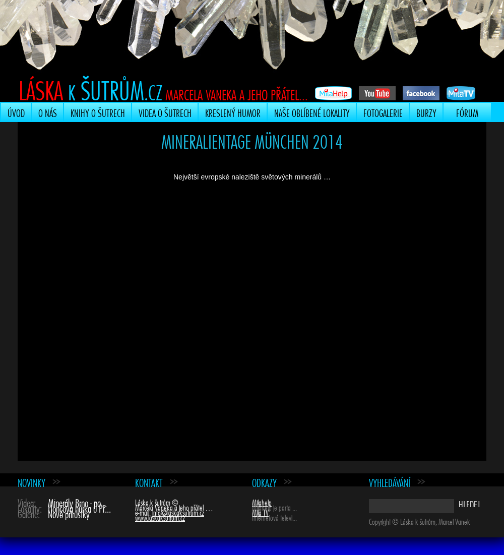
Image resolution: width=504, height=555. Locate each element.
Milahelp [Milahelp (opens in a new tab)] (262, 501)
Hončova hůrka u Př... (79, 507)
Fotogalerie (383, 112)
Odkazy (264, 481)
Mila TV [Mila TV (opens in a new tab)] (260, 511)
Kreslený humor (233, 112)
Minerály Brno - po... (77, 502)
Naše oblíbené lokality (312, 112)
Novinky (31, 481)
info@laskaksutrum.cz (178, 511)
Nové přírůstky (69, 513)
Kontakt (149, 481)
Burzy (426, 112)
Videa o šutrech (165, 112)
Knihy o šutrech (98, 112)
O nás (47, 112)
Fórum (467, 112)
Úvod (16, 112)
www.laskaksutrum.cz (160, 516)
